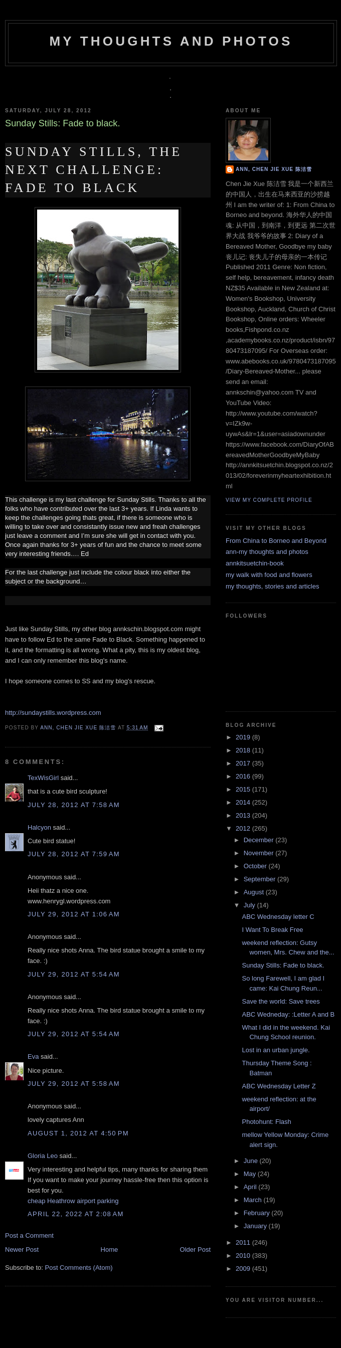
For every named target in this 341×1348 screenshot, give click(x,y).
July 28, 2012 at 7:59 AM (74, 854)
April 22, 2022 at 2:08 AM (76, 1214)
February (258, 1213)
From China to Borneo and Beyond (276, 540)
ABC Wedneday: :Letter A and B (288, 1014)
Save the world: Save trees (280, 1001)
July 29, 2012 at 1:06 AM (74, 914)
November (260, 853)
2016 (244, 776)
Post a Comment (29, 1235)
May (251, 1174)
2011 (244, 1242)
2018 (244, 750)
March (254, 1200)
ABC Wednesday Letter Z (278, 1086)
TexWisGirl (43, 778)
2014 (244, 802)
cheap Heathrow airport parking (73, 1201)
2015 (244, 789)
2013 (244, 815)
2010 (244, 1255)
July (250, 905)
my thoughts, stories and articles (272, 586)
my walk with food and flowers (269, 575)
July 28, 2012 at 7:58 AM (74, 805)
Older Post (195, 1249)
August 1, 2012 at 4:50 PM (78, 1133)
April (251, 1187)
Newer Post (22, 1249)
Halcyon (39, 827)
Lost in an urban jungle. (275, 1050)
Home (109, 1249)
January (256, 1226)
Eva (33, 1056)
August (255, 892)
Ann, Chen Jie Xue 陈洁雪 (79, 727)
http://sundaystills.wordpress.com (53, 712)
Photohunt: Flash (266, 1121)
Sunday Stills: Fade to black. (283, 965)
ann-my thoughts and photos (267, 551)
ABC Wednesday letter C (278, 916)
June (252, 1161)
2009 (244, 1268)
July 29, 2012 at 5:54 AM (74, 974)
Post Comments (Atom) (79, 1267)
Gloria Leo (43, 1156)
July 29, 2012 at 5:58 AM (74, 1083)
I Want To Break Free (272, 929)
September (260, 879)
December (260, 840)
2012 (244, 828)
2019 (244, 737)
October (256, 866)
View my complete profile (269, 500)
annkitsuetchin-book (255, 563)
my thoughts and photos (170, 41)
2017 (244, 763)
